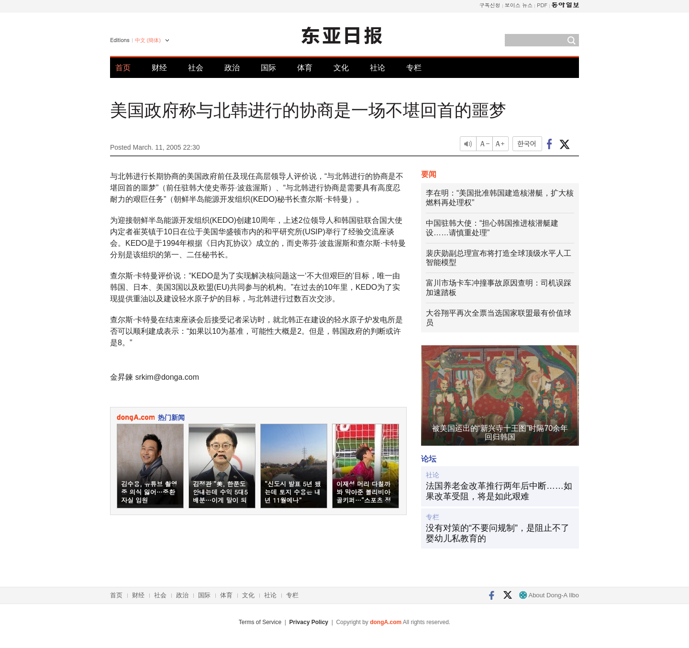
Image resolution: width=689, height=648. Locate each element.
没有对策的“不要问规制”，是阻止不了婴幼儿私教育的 (497, 533)
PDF (542, 5)
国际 (268, 68)
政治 (232, 68)
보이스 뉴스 (519, 5)
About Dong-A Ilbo (549, 595)
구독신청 (489, 5)
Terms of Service (260, 622)
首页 (123, 68)
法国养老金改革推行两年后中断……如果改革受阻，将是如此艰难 (499, 491)
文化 (341, 68)
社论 (377, 68)
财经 (159, 68)
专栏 (414, 68)
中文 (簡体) (148, 40)
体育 (304, 68)
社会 (195, 68)
